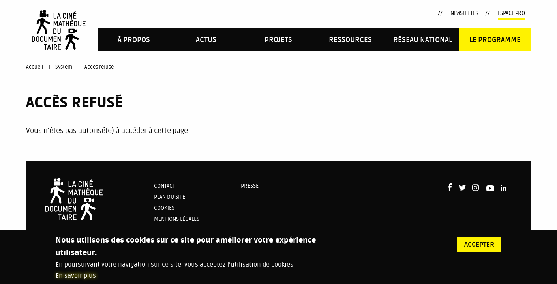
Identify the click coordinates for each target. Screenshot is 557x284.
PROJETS (278, 40)
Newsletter (464, 13)
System (63, 67)
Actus (206, 40)
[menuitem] (134, 39)
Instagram (387, 13)
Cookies (164, 208)
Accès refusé (99, 67)
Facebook (362, 12)
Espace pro (511, 13)
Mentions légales (176, 219)
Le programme (495, 40)
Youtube (402, 15)
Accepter (479, 249)
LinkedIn (415, 13)
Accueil (34, 67)
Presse (250, 186)
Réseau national (422, 40)
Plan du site (169, 197)
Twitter (373, 13)
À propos (134, 40)
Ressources (350, 40)
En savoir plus (76, 280)
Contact (164, 186)
